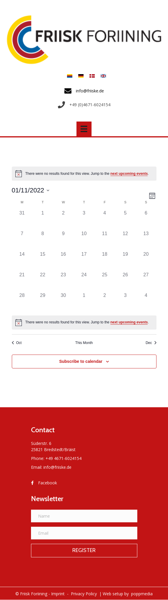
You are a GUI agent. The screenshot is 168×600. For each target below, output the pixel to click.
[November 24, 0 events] (84, 281)
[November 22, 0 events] (42, 281)
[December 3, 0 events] (125, 302)
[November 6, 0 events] (146, 220)
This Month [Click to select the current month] (84, 343)
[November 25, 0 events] (104, 281)
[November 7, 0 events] (22, 240)
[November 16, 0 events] (63, 261)
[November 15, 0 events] (42, 261)
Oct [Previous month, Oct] (17, 343)
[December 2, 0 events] (104, 302)
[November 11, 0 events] (104, 240)
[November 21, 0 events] (22, 281)
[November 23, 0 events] (63, 281)
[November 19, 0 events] (125, 261)
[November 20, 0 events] (146, 261)
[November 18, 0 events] (104, 261)
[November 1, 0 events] (42, 220)
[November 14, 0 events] (22, 261)
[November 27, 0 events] (146, 281)
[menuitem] (69, 75)
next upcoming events (129, 174)
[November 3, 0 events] (84, 220)
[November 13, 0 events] (146, 240)
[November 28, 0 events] (22, 302)
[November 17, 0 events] (84, 261)
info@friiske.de (57, 467)
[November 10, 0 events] (84, 240)
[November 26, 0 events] (125, 281)
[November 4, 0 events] (104, 220)
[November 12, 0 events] (125, 240)
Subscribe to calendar (80, 361)
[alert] (84, 174)
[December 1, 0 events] (84, 302)
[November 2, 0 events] (63, 220)
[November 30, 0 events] (63, 302)
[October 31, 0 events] (22, 220)
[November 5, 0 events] (125, 220)
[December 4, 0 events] (146, 302)
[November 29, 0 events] (42, 302)
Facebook (47, 483)
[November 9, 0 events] (63, 240)
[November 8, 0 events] (42, 240)
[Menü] (83, 129)
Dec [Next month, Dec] (151, 343)
